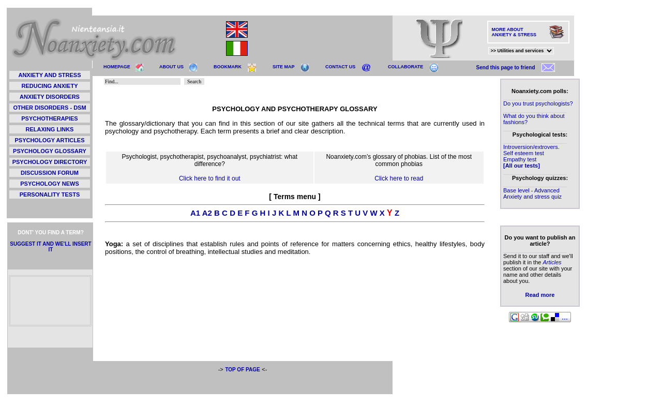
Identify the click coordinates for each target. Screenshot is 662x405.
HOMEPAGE (116, 66)
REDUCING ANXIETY (50, 86)
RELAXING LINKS (50, 129)
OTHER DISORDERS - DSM (49, 107)
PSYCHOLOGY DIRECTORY (49, 162)
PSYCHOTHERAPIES (49, 118)
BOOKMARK (228, 66)
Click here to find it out (209, 178)
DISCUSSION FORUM (50, 173)
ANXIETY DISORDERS (50, 97)
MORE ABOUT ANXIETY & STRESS (514, 32)
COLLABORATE (405, 66)
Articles (552, 262)
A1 (195, 212)
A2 (207, 212)
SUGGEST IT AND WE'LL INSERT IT (50, 246)
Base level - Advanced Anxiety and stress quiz (532, 193)
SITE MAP (284, 66)
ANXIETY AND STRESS (49, 75)
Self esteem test (523, 153)
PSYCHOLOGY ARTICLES (49, 140)
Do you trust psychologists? (538, 103)
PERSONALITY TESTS (50, 194)
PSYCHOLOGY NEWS (49, 184)
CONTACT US (340, 66)
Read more (540, 295)
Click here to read (398, 178)
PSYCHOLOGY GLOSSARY (49, 151)
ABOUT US (171, 66)
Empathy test (519, 159)
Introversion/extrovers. (531, 147)
